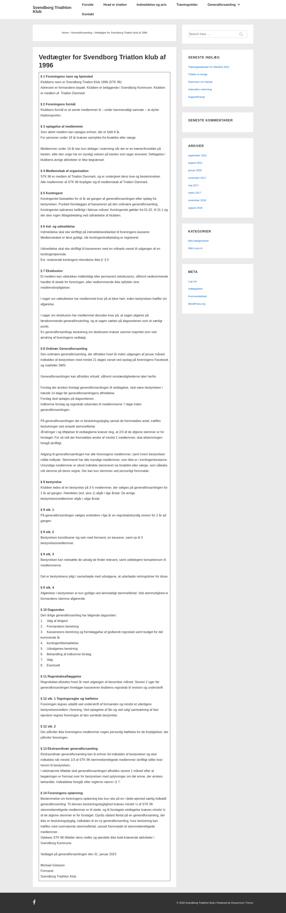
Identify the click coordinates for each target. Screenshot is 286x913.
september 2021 (197, 155)
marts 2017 (194, 192)
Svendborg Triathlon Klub (52, 9)
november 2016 (197, 200)
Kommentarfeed (197, 296)
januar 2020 (195, 170)
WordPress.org (196, 303)
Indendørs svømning (200, 89)
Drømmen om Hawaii (200, 81)
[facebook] (35, 903)
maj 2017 (193, 185)
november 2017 (197, 177)
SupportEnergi (196, 96)
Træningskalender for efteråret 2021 (208, 66)
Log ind (192, 281)
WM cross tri (195, 248)
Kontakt (88, 14)
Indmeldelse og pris (151, 4)
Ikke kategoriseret (198, 240)
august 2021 (195, 162)
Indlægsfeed (195, 288)
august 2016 (195, 207)
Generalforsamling (225, 3)
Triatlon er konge (197, 74)
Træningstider (187, 4)
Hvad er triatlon (115, 4)
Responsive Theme (242, 902)
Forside (88, 4)
